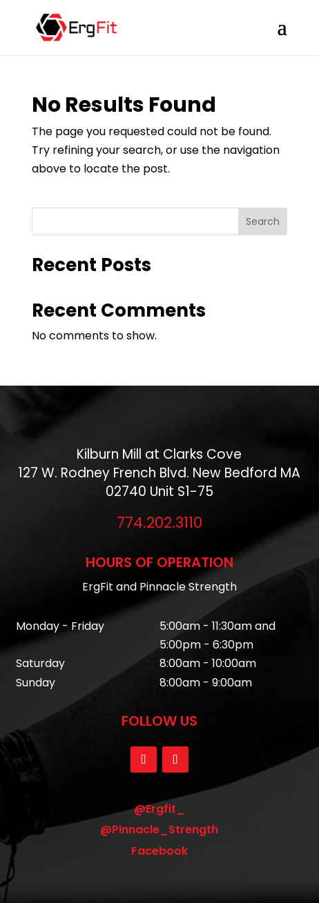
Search (263, 221)
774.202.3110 (159, 522)
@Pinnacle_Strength (159, 829)
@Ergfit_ (159, 809)
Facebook (159, 851)
